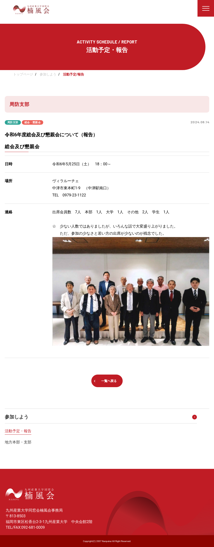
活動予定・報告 (18, 431)
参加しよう (48, 74)
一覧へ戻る (109, 381)
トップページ (23, 74)
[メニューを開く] (205, 8)
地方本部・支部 (18, 442)
